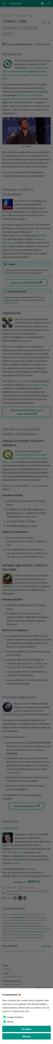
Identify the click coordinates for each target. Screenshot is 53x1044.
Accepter (27, 1028)
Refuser (26, 1036)
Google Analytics (15, 1016)
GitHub (10, 1021)
